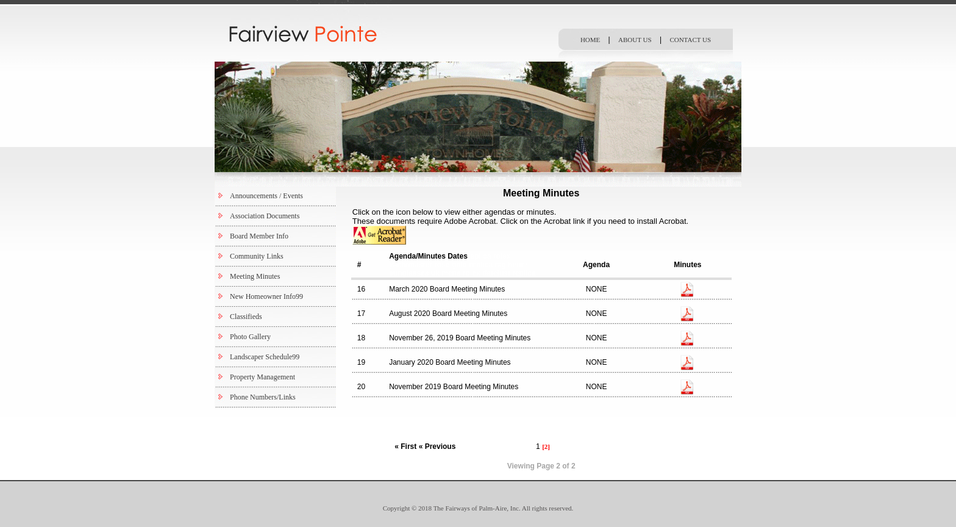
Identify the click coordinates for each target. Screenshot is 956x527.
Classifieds (246, 316)
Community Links (257, 256)
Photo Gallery (250, 336)
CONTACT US (690, 39)
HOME (590, 39)
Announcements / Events (266, 196)
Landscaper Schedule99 (264, 357)
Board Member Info (259, 236)
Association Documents (264, 216)
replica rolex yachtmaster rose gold (449, 260)
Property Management (262, 377)
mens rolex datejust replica (488, 273)
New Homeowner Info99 (266, 296)
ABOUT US (635, 39)
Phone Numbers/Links (263, 397)
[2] (546, 446)
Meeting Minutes (255, 276)
